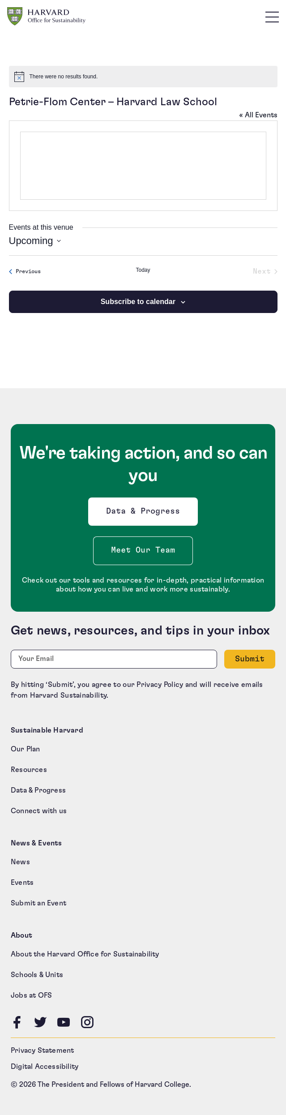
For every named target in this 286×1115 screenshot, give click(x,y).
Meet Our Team (143, 550)
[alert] (143, 76)
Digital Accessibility (44, 1066)
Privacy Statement (42, 1050)
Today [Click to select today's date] (143, 270)
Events (22, 882)
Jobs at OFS (31, 995)
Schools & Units (37, 974)
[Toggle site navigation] (272, 16)
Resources (29, 769)
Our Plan (25, 749)
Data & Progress (145, 513)
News (20, 862)
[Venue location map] (143, 165)
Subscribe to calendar (138, 301)
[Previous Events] (25, 271)
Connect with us (39, 811)
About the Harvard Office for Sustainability (85, 954)
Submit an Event (38, 903)
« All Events (258, 115)
